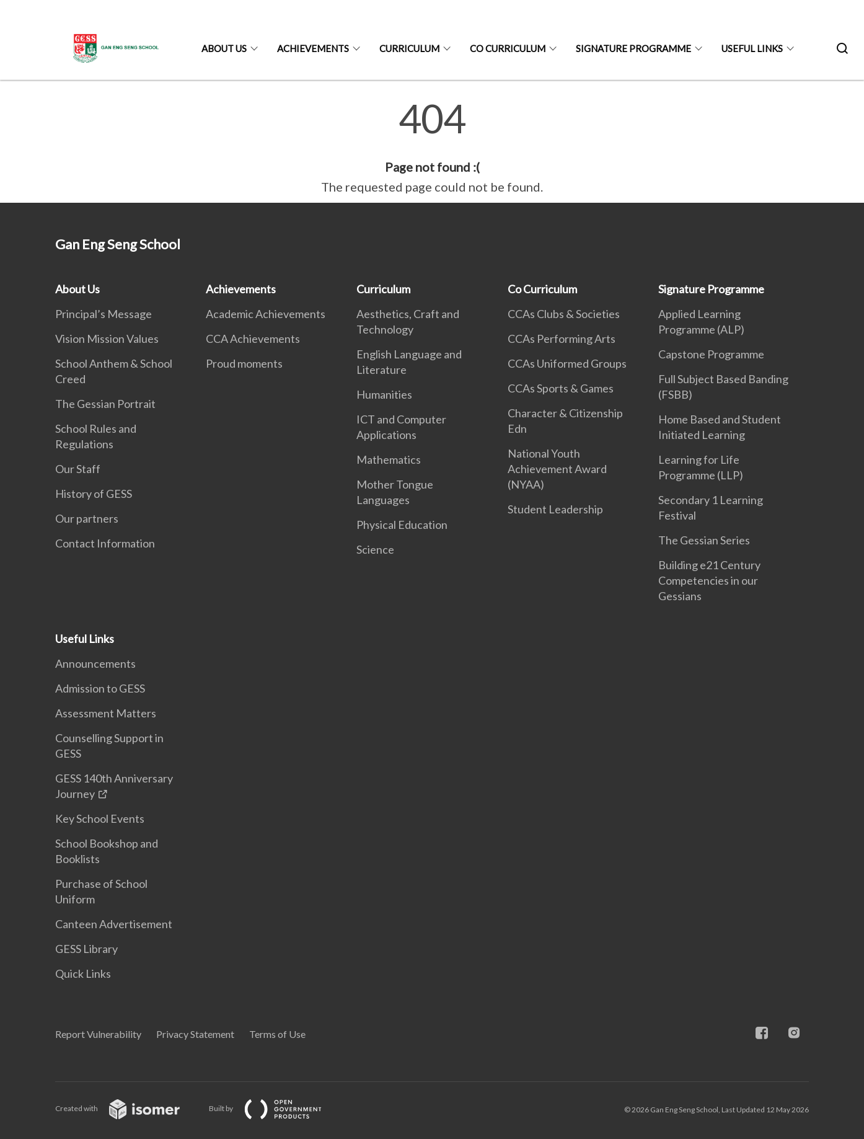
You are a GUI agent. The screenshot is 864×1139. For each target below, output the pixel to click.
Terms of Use (277, 1034)
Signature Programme (633, 48)
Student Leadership (555, 509)
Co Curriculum (507, 48)
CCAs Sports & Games (561, 388)
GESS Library (86, 948)
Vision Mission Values (107, 338)
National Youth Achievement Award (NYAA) (557, 468)
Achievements (313, 48)
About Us (224, 48)
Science (375, 549)
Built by (275, 1108)
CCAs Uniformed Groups (567, 363)
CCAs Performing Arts (561, 338)
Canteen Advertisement (113, 924)
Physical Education (401, 524)
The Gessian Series (704, 540)
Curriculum (409, 48)
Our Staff (77, 469)
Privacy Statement (195, 1034)
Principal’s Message (103, 314)
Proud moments (244, 363)
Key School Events (99, 818)
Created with (127, 1108)
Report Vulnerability (98, 1034)
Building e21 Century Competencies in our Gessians (709, 580)
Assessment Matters (105, 713)
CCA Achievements (253, 338)
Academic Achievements (265, 314)
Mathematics (388, 459)
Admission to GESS (100, 688)
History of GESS (93, 493)
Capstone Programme (711, 354)
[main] (432, 148)
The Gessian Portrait (105, 403)
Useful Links (752, 48)
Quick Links (83, 973)
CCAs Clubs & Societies (564, 314)
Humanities (384, 394)
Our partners (86, 518)
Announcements (95, 663)
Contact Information (105, 543)
